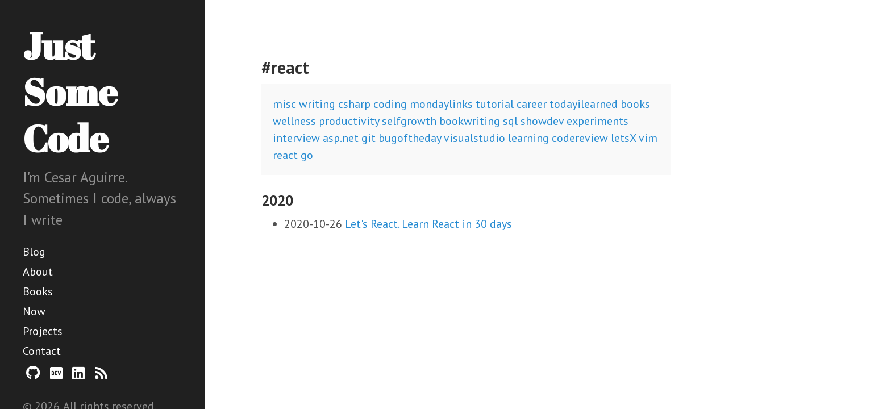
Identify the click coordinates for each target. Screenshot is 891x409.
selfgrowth (409, 121)
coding (390, 104)
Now (34, 311)
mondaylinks (441, 104)
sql (510, 121)
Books (38, 291)
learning (528, 138)
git (368, 138)
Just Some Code (70, 91)
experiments (597, 121)
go (307, 155)
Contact (42, 351)
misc (284, 104)
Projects (43, 331)
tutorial (495, 104)
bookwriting (469, 121)
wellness (294, 121)
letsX (623, 138)
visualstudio (474, 138)
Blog (34, 251)
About (38, 271)
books (635, 104)
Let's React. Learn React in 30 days (428, 223)
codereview (580, 138)
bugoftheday (409, 138)
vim (648, 138)
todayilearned (583, 104)
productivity (349, 121)
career (532, 104)
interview (296, 138)
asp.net (341, 138)
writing (317, 104)
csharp (354, 104)
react (285, 155)
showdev (542, 121)
